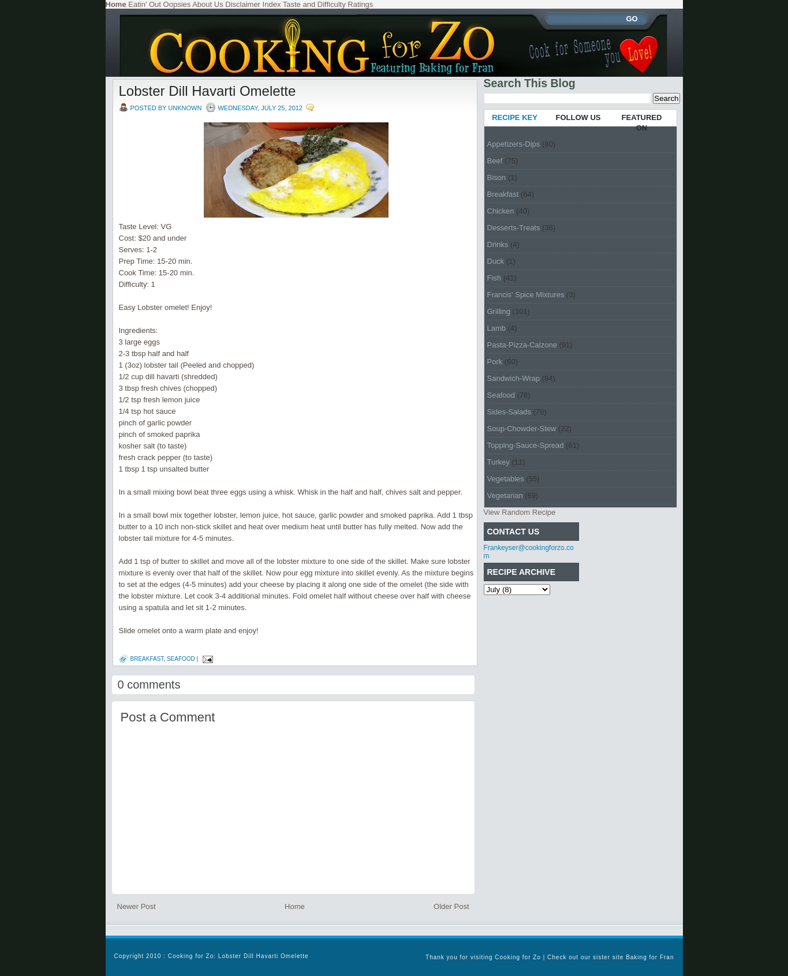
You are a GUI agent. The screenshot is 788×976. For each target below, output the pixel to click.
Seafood (181, 659)
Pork (495, 361)
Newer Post (136, 906)
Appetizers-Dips (513, 144)
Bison (496, 177)
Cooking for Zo (518, 957)
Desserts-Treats (513, 227)
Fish (494, 278)
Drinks (498, 244)
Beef (495, 160)
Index (272, 4)
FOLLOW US (578, 117)
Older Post (451, 906)
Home (295, 906)
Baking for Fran (650, 957)
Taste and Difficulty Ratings (328, 4)
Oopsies (177, 4)
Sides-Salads (509, 411)
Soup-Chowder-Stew (522, 428)
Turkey (498, 462)
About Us (207, 4)
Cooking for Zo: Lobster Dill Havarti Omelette (238, 956)
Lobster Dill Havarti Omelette (207, 91)
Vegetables (505, 478)
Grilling (498, 311)
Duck (496, 261)
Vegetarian (505, 495)
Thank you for (447, 957)
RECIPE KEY (514, 117)
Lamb (496, 328)
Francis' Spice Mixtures (526, 294)
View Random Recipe (520, 512)
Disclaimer (242, 4)
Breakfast (147, 659)
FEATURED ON (642, 122)
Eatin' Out (144, 4)
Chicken (500, 211)
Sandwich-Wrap (513, 378)
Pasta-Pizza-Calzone (522, 345)
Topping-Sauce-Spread (525, 445)
